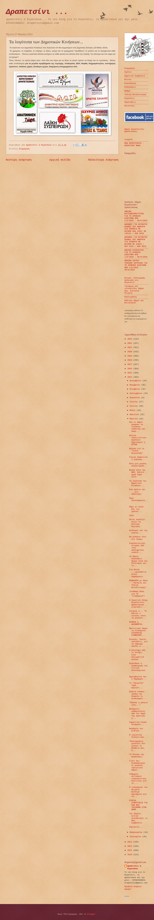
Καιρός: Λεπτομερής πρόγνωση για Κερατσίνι (135, 280)
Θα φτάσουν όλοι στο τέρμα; (137, 538)
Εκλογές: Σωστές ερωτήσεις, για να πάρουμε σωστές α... (138, 642)
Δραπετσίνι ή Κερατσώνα (134, 867)
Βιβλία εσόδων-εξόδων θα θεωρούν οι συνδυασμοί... (137, 695)
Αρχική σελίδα (59, 159)
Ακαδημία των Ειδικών (136, 729)
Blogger (91, 914)
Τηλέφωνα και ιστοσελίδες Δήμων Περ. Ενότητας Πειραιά (134, 289)
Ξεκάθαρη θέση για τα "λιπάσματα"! (137, 593)
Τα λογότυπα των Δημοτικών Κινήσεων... (137, 483)
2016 (130, 369)
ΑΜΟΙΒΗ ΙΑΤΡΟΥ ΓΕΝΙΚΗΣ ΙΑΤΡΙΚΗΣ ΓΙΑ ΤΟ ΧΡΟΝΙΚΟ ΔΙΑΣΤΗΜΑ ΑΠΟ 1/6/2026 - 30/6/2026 (136, 265)
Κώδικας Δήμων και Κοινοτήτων (134, 301)
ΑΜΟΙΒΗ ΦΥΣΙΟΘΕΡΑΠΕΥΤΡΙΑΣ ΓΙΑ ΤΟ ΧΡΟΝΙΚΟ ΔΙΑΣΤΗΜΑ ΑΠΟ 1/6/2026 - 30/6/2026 (136, 216)
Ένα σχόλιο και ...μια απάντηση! (137, 491)
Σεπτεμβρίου (136, 393)
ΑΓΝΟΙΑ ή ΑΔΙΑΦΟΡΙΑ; (136, 623)
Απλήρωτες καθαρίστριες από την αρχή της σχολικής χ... (137, 713)
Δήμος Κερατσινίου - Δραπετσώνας (135, 130)
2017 (130, 364)
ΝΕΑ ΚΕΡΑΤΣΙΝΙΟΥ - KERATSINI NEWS (134, 144)
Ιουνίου (134, 406)
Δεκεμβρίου (136, 381)
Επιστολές (130, 106)
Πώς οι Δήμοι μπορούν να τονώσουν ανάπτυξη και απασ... (137, 426)
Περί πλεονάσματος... (138, 500)
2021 (130, 347)
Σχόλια (128, 72)
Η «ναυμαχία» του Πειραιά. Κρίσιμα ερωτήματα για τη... (138, 792)
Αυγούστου (135, 398)
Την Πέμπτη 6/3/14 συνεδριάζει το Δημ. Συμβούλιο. (138, 818)
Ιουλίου (134, 402)
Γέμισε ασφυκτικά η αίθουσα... (138, 458)
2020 (130, 352)
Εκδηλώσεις (130, 87)
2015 (130, 373)
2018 (130, 360)
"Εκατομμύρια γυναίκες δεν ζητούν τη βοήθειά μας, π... (137, 746)
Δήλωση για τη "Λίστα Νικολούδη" (136, 451)
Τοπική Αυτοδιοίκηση (135, 95)
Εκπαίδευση (130, 83)
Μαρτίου (134, 419)
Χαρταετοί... (136, 827)
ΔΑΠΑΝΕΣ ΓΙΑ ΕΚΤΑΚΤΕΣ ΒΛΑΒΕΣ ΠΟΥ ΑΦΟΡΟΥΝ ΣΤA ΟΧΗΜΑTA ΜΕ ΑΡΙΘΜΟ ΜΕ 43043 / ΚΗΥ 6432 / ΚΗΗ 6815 (136, 241)
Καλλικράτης (131, 297)
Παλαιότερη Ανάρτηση (103, 159)
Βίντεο (128, 79)
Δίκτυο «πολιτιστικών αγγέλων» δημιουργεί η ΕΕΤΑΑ (137, 440)
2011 (130, 850)
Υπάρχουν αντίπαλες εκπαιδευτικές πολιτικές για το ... (137, 778)
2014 (130, 377)
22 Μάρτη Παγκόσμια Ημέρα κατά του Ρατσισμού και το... (138, 561)
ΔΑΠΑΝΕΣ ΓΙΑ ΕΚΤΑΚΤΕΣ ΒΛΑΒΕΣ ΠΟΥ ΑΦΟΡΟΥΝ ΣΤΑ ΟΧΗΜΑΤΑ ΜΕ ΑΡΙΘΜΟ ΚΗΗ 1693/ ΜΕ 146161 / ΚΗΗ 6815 (136, 229)
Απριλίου (135, 414)
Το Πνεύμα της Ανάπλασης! (136, 755)
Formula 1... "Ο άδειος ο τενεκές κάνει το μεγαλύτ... (137, 614)
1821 (131, 515)
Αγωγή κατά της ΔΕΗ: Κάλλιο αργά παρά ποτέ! (137, 473)
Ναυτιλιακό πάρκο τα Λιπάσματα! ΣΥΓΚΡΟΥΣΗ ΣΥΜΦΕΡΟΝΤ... (138, 631)
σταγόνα (129, 139)
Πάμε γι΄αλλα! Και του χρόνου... (136, 509)
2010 (130, 855)
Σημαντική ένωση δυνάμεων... (137, 723)
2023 (130, 339)
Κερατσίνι (130, 98)
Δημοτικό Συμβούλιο (135, 76)
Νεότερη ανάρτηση (19, 159)
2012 (130, 846)
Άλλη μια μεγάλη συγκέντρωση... (138, 465)
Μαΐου (133, 410)
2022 (130, 343)
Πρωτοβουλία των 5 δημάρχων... (137, 678)
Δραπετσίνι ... (37, 12)
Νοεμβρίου (135, 385)
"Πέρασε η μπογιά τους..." (138, 703)
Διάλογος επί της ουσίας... (138, 531)
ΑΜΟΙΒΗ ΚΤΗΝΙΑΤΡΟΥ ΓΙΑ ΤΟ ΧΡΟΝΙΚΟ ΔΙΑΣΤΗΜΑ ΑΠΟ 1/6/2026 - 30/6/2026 (136, 253)
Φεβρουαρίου (136, 832)
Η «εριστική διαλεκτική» (136, 736)
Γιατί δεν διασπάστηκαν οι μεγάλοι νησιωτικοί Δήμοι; (137, 765)
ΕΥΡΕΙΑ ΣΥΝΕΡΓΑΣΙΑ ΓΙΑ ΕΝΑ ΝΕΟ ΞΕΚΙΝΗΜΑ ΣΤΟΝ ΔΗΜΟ (138, 805)
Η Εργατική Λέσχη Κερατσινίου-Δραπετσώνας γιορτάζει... (138, 603)
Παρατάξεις (130, 102)
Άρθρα (127, 91)
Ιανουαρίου (136, 836)
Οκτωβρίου (135, 389)
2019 (130, 356)
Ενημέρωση (24, 149)
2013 (130, 842)
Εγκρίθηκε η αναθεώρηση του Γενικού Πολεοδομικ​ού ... (138, 668)
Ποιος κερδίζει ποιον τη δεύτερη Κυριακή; (137, 522)
